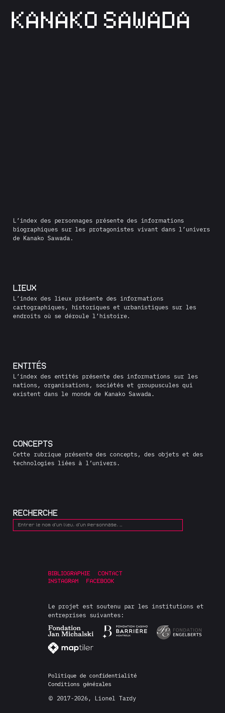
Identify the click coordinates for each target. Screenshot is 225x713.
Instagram (63, 581)
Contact (110, 573)
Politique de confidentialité (96, 676)
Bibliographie (69, 573)
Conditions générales (82, 685)
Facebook (100, 581)
